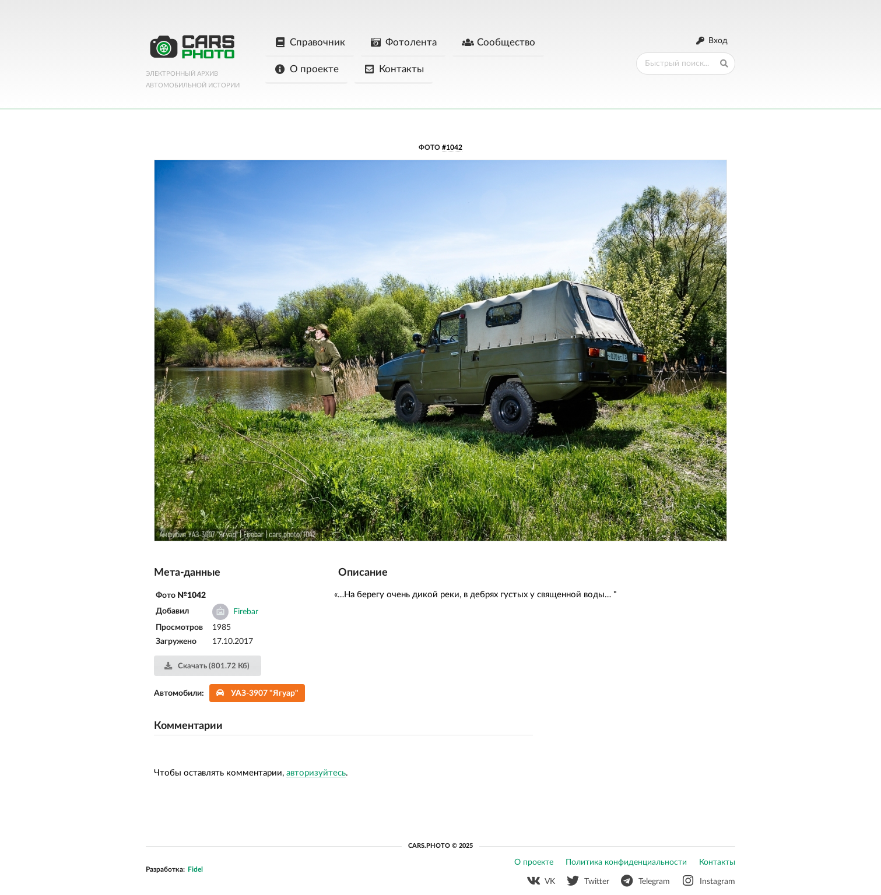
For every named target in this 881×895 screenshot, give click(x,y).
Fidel (195, 869)
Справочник (310, 42)
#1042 (452, 147)
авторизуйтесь (316, 773)
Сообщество (498, 42)
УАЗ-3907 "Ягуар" (257, 693)
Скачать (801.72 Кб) (207, 666)
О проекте (307, 69)
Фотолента (403, 42)
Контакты (394, 69)
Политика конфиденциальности (626, 862)
